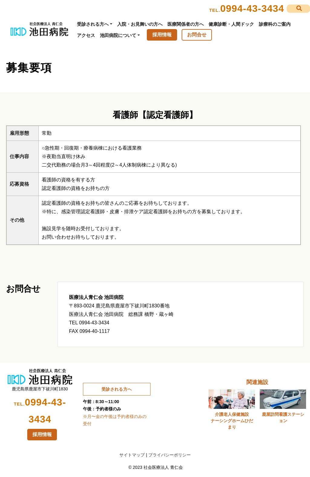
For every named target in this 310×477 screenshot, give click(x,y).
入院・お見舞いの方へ (140, 24)
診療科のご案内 (275, 24)
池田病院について (118, 35)
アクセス (86, 35)
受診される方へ (93, 24)
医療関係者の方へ (185, 24)
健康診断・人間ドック (231, 24)
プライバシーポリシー (169, 454)
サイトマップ (132, 454)
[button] (298, 9)
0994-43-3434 (252, 8)
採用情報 (162, 34)
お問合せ (196, 34)
